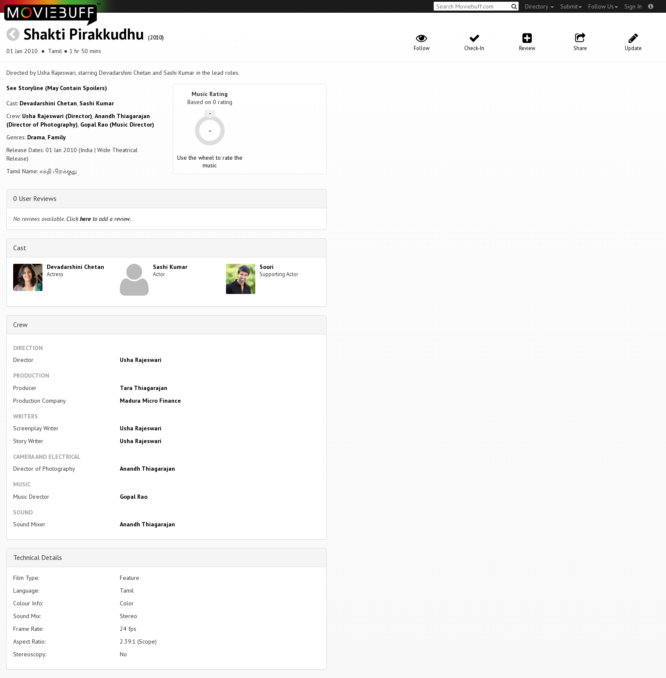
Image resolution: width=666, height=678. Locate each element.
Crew (20, 324)
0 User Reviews (34, 198)
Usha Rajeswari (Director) (57, 116)
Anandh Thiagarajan (147, 468)
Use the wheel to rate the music (210, 161)
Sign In (633, 6)
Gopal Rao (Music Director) (117, 124)
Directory (539, 6)
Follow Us (603, 6)
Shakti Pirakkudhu (83, 34)
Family (57, 137)
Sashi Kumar (96, 103)
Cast (19, 247)
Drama (36, 137)
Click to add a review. (98, 219)
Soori (267, 267)
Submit (571, 6)
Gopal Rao (133, 496)
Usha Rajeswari (140, 360)
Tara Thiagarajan (143, 388)
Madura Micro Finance (150, 400)
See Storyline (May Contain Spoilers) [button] (56, 88)
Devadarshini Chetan (48, 103)
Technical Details (37, 557)
